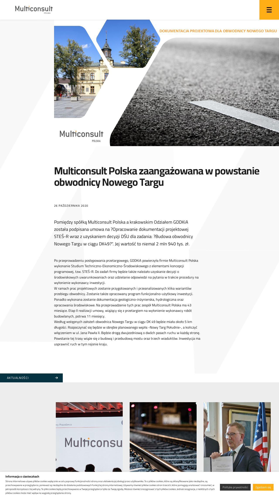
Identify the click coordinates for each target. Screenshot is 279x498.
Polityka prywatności (235, 487)
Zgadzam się (263, 487)
